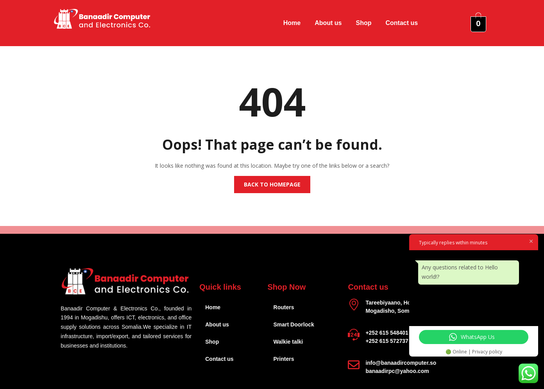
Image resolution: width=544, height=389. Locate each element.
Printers (284, 359)
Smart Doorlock (294, 324)
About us (328, 23)
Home (292, 23)
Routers (284, 307)
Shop (364, 23)
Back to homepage (272, 184)
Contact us (402, 23)
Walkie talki (288, 342)
